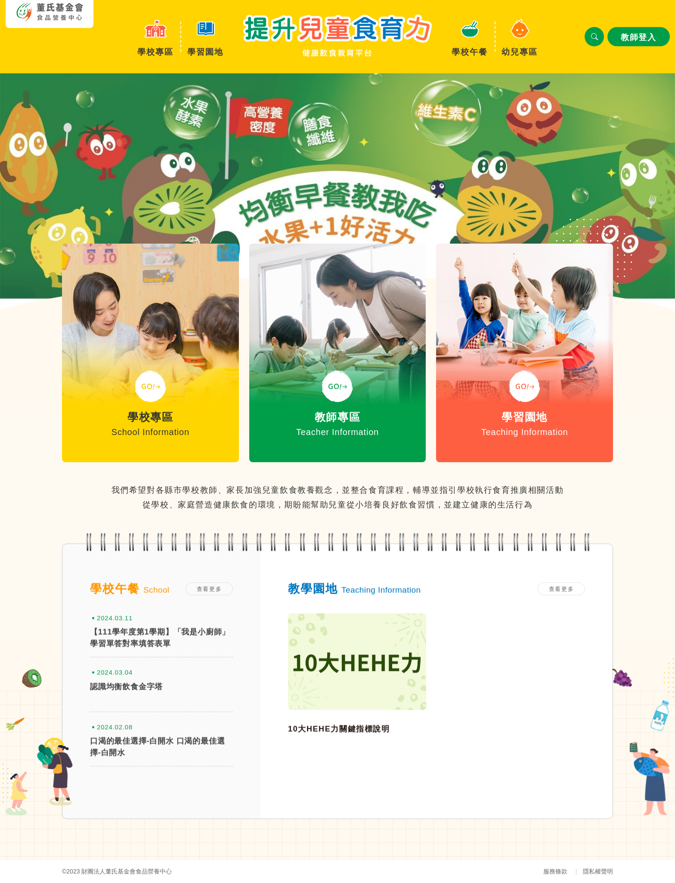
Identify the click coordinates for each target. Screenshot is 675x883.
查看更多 (209, 613)
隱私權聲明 (598, 871)
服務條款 (555, 871)
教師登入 (638, 37)
